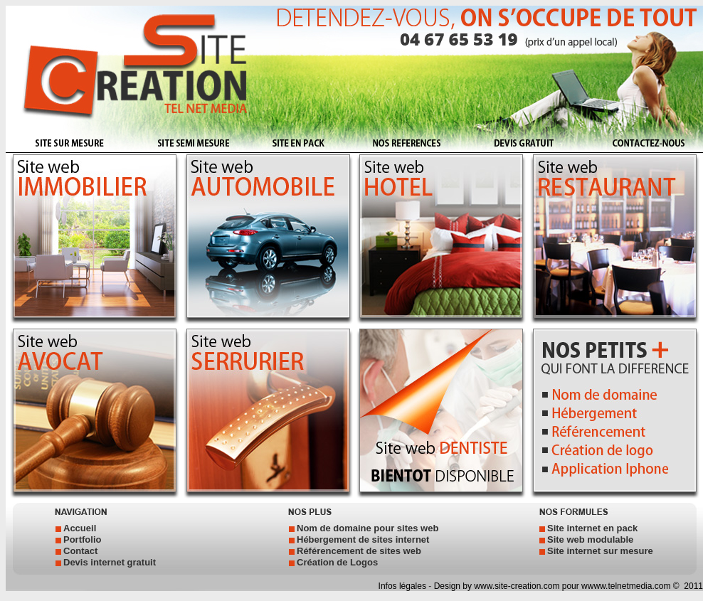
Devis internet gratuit (109, 562)
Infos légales (404, 586)
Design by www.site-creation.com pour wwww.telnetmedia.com (552, 586)
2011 (692, 586)
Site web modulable (590, 539)
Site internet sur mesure (600, 551)
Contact (80, 551)
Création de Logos (337, 562)
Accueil (79, 528)
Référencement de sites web (359, 551)
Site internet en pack (592, 528)
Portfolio (82, 539)
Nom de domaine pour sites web (367, 528)
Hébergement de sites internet (363, 539)
